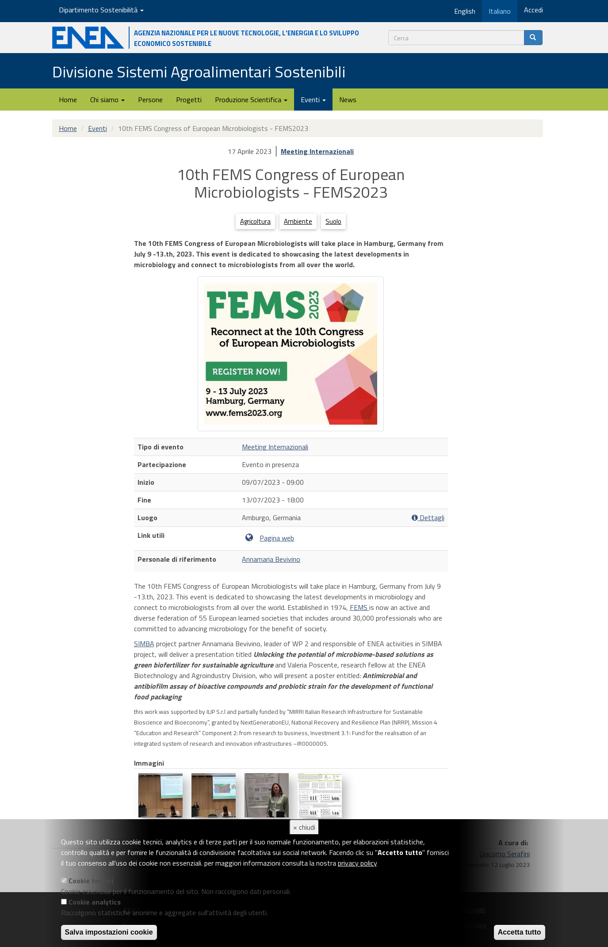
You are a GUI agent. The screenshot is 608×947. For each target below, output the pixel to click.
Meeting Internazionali (317, 151)
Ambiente (298, 221)
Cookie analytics (95, 902)
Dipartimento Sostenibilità (101, 9)
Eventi (313, 99)
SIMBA (144, 643)
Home (68, 99)
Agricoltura (255, 221)
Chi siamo (107, 99)
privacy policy (357, 863)
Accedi (533, 9)
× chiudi (304, 827)
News (347, 99)
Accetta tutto (519, 932)
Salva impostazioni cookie (109, 932)
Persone (150, 99)
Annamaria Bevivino (271, 559)
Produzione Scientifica (251, 99)
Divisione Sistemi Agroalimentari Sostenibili (198, 71)
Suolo (333, 221)
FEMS (359, 607)
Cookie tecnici (91, 880)
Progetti (189, 99)
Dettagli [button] (428, 518)
